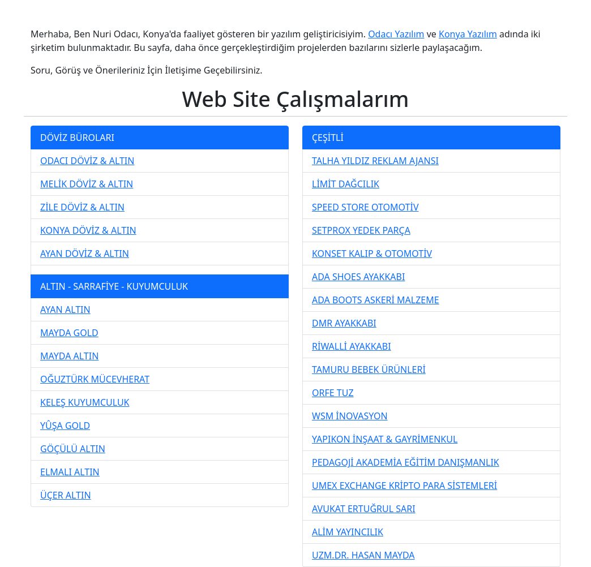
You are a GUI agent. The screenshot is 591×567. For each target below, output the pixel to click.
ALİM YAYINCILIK (347, 532)
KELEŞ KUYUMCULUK (85, 402)
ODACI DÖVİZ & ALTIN (87, 160)
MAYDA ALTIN (69, 356)
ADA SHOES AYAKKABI (358, 276)
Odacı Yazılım (396, 34)
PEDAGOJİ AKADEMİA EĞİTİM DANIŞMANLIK (405, 462)
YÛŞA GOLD (65, 425)
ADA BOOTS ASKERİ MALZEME (375, 300)
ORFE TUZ (333, 392)
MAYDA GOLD (69, 333)
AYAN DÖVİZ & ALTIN (84, 253)
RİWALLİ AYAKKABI (351, 346)
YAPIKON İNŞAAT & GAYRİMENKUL (384, 439)
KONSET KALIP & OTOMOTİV (372, 253)
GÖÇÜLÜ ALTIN (72, 449)
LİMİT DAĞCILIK (345, 184)
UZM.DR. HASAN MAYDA (363, 555)
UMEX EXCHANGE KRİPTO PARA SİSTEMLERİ (404, 485)
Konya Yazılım (468, 34)
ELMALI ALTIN (70, 472)
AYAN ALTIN (65, 309)
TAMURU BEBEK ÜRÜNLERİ (369, 369)
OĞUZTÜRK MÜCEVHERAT (94, 379)
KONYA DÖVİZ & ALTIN (88, 230)
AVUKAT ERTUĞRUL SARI (364, 508)
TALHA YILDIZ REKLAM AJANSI (375, 160)
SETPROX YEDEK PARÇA (361, 230)
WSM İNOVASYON (350, 416)
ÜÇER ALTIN (65, 495)
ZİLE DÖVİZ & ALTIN (82, 207)
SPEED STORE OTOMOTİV (365, 207)
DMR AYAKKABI (344, 323)
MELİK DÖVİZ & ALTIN (86, 184)
